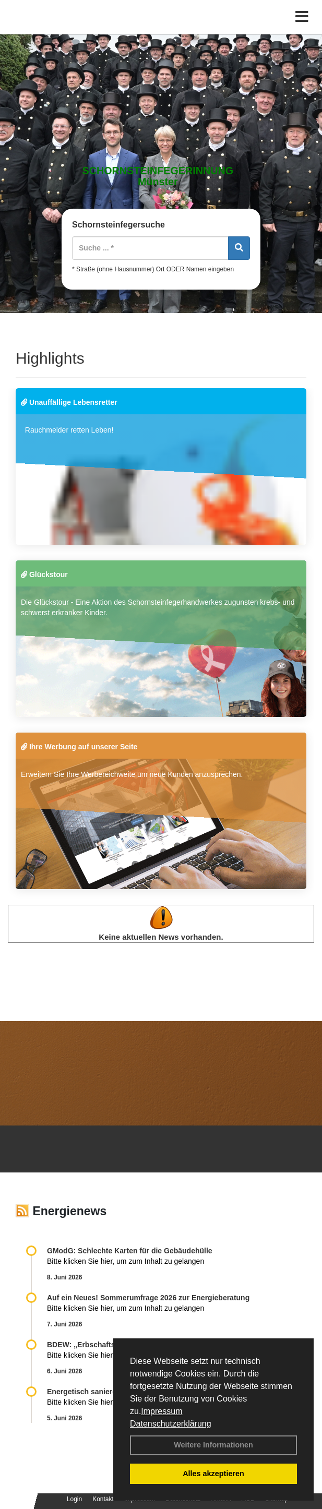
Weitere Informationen (213, 1445)
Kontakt (103, 1499)
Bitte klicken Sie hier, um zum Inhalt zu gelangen (125, 1261)
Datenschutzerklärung (170, 1423)
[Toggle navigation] (302, 17)
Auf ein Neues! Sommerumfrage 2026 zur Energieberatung (148, 1298)
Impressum (161, 1411)
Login (74, 1499)
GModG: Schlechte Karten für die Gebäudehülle (129, 1251)
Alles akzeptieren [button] (213, 1473)
